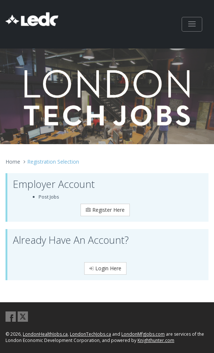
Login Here (105, 268)
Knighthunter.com (156, 340)
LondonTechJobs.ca (90, 334)
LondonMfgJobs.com (143, 334)
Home (13, 161)
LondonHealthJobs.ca (45, 334)
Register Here (105, 209)
